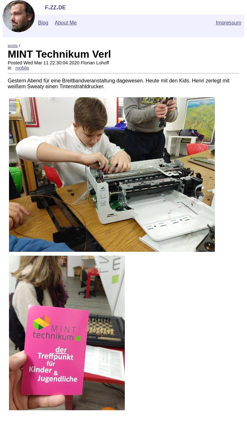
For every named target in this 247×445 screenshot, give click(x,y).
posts (13, 45)
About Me (66, 22)
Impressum (228, 22)
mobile (22, 68)
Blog (43, 22)
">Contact (14, 442)
